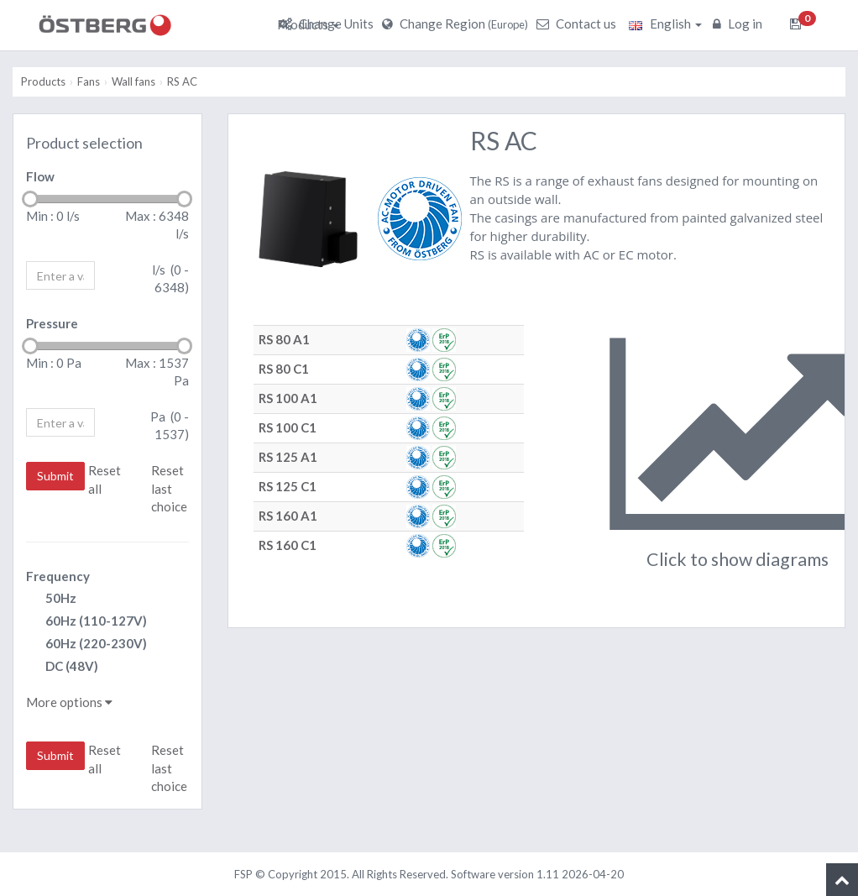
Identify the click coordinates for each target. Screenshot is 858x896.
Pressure (52, 323)
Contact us (578, 23)
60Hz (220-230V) (86, 644)
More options (69, 702)
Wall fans (133, 81)
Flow (40, 176)
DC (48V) (62, 667)
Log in (739, 23)
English (665, 23)
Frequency (58, 576)
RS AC (182, 81)
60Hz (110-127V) (86, 622)
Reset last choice (169, 488)
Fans (88, 81)
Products (308, 24)
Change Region (457, 23)
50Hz (51, 599)
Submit (55, 476)
